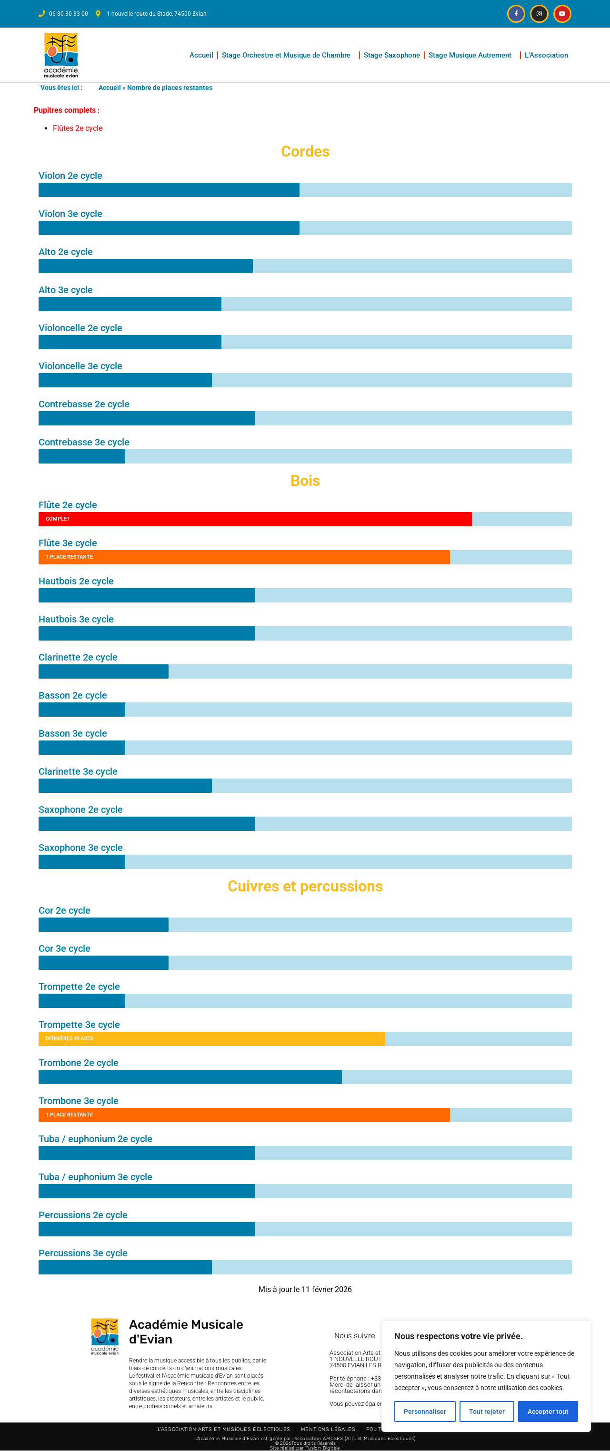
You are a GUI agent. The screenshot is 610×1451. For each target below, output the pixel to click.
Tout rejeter (487, 1411)
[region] (486, 1376)
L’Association (549, 55)
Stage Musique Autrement (472, 55)
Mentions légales (328, 1429)
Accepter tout (548, 1411)
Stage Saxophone (392, 55)
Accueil (201, 55)
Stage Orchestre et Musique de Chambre (288, 55)
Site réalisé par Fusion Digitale (305, 1448)
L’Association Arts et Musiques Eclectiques (224, 1429)
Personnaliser (425, 1411)
